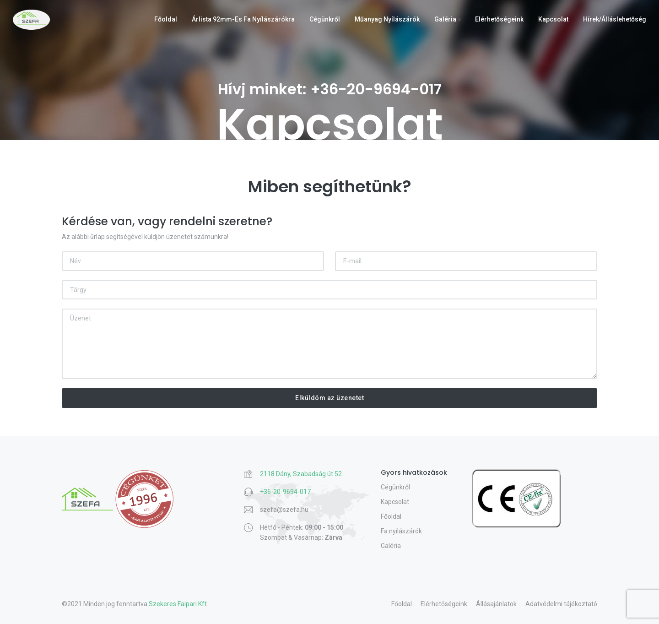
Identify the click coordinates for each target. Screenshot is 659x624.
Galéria (445, 19)
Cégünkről (324, 19)
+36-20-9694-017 (376, 89)
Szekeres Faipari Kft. (178, 604)
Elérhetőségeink (499, 19)
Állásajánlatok (496, 604)
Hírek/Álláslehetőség (614, 19)
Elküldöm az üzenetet (329, 398)
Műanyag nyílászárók (387, 19)
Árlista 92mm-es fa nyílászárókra (243, 19)
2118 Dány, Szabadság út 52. (301, 473)
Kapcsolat (553, 19)
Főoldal (165, 19)
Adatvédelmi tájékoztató (561, 604)
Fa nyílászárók (401, 531)
